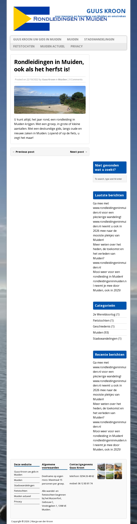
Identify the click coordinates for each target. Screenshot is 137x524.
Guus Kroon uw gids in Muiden (37, 39)
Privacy (77, 46)
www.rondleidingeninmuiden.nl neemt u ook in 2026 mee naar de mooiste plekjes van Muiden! (109, 231)
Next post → (78, 151)
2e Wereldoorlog (104, 314)
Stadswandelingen (99, 39)
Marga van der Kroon (42, 521)
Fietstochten (24, 46)
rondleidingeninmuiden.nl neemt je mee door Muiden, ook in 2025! (109, 285)
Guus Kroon (48, 79)
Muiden (72, 39)
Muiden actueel (52, 46)
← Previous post (23, 151)
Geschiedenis (101, 326)
